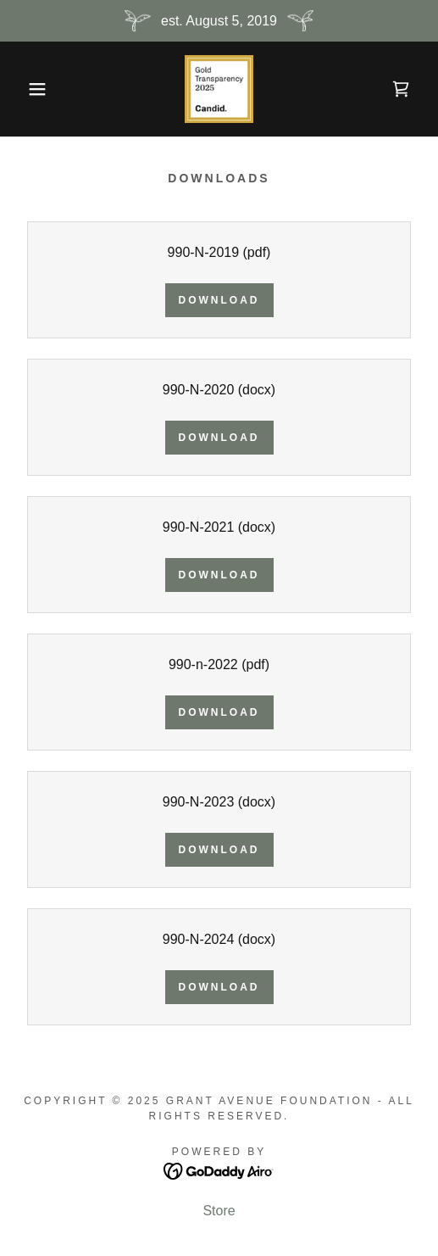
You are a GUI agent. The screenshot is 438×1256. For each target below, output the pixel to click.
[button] (31, 89)
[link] (218, 89)
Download (219, 300)
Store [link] (218, 1210)
